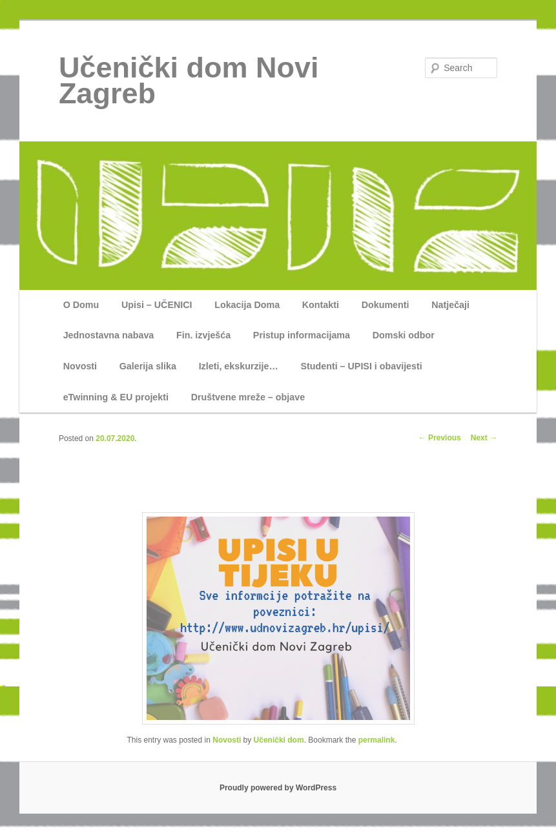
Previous (439, 437)
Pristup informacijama (301, 335)
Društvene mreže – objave (248, 397)
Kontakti (320, 305)
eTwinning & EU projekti (116, 397)
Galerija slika (147, 366)
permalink (376, 740)
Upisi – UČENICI (156, 305)
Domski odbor (404, 335)
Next (484, 437)
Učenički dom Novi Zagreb (189, 80)
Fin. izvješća (203, 335)
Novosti (80, 366)
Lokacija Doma (247, 305)
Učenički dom (279, 740)
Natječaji (450, 305)
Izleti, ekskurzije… (238, 366)
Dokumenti (385, 305)
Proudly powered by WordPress (278, 787)
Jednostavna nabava (108, 335)
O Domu (81, 305)
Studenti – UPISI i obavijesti (361, 366)
